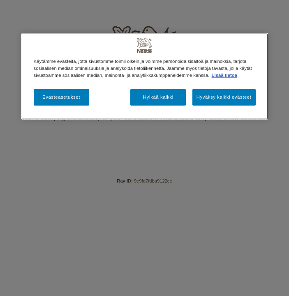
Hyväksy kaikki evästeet (224, 97)
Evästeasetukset (61, 97)
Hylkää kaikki (158, 97)
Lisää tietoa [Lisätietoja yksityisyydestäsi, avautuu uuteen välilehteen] (225, 75)
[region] (144, 76)
